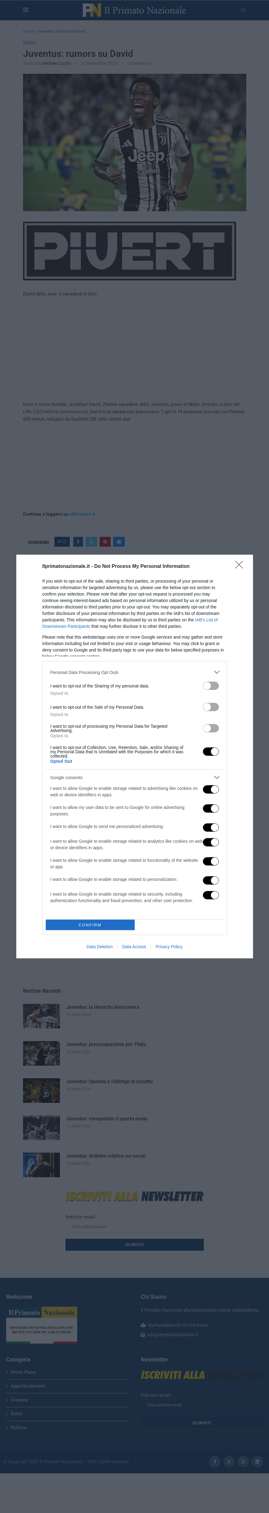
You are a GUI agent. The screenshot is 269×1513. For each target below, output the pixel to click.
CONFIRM (90, 925)
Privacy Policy (169, 946)
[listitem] (134, 672)
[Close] (241, 566)
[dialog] (134, 756)
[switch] (211, 686)
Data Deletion (100, 946)
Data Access (134, 946)
